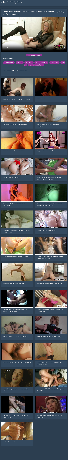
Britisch (19, 62)
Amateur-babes (9, 62)
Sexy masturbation (41, 62)
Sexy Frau (29, 62)
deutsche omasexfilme (35, 65)
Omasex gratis (11, 2)
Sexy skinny (54, 62)
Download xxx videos (34, 55)
